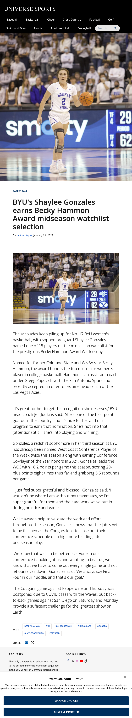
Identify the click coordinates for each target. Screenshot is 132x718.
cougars (102, 626)
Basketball (32, 19)
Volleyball (84, 28)
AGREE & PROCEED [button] (66, 712)
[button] (125, 677)
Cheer (51, 19)
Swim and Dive (15, 28)
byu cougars (84, 626)
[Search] (107, 28)
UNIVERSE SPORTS (30, 9)
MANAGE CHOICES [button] (66, 701)
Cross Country (72, 19)
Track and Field (60, 28)
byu (48, 626)
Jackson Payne (25, 235)
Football (94, 19)
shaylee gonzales (34, 633)
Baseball (11, 19)
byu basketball (64, 626)
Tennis (38, 28)
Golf (111, 19)
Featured (55, 633)
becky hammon (32, 626)
